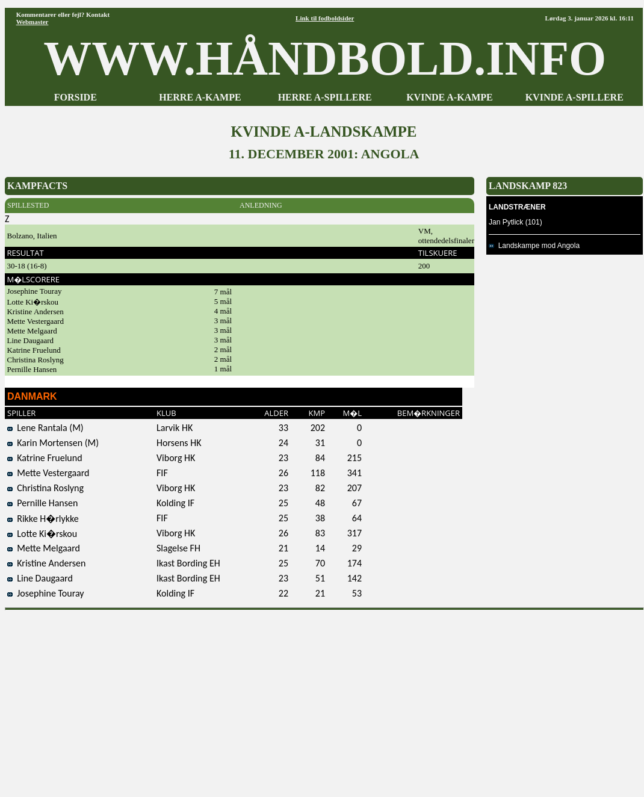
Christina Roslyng (45, 488)
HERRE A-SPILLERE (325, 97)
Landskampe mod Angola (534, 245)
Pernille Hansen (42, 503)
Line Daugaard (40, 578)
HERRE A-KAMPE (200, 97)
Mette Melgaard (43, 548)
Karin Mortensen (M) (53, 442)
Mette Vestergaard (48, 473)
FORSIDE (75, 97)
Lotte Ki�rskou (42, 533)
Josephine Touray (45, 593)
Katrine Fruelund (44, 458)
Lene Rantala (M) (45, 427)
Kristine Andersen (46, 563)
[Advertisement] (325, 699)
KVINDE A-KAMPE (449, 97)
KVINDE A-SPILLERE (574, 97)
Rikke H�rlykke (43, 518)
